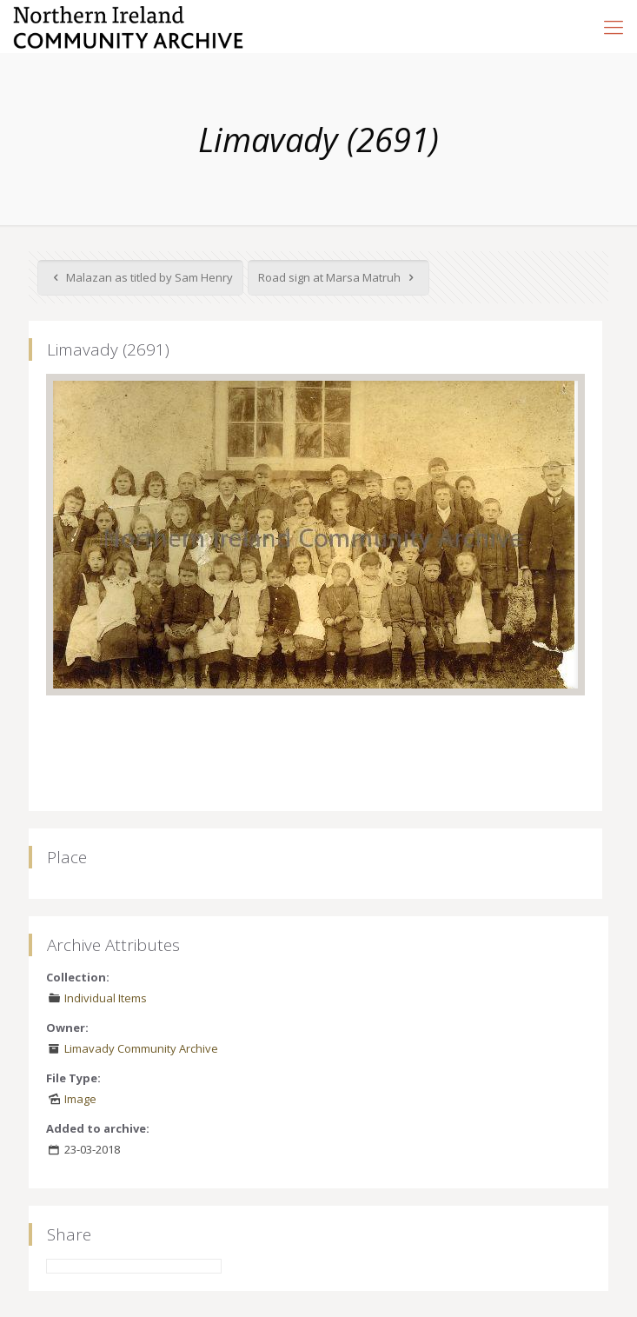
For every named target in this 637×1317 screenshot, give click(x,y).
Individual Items (105, 998)
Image (80, 1099)
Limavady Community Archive (141, 1048)
